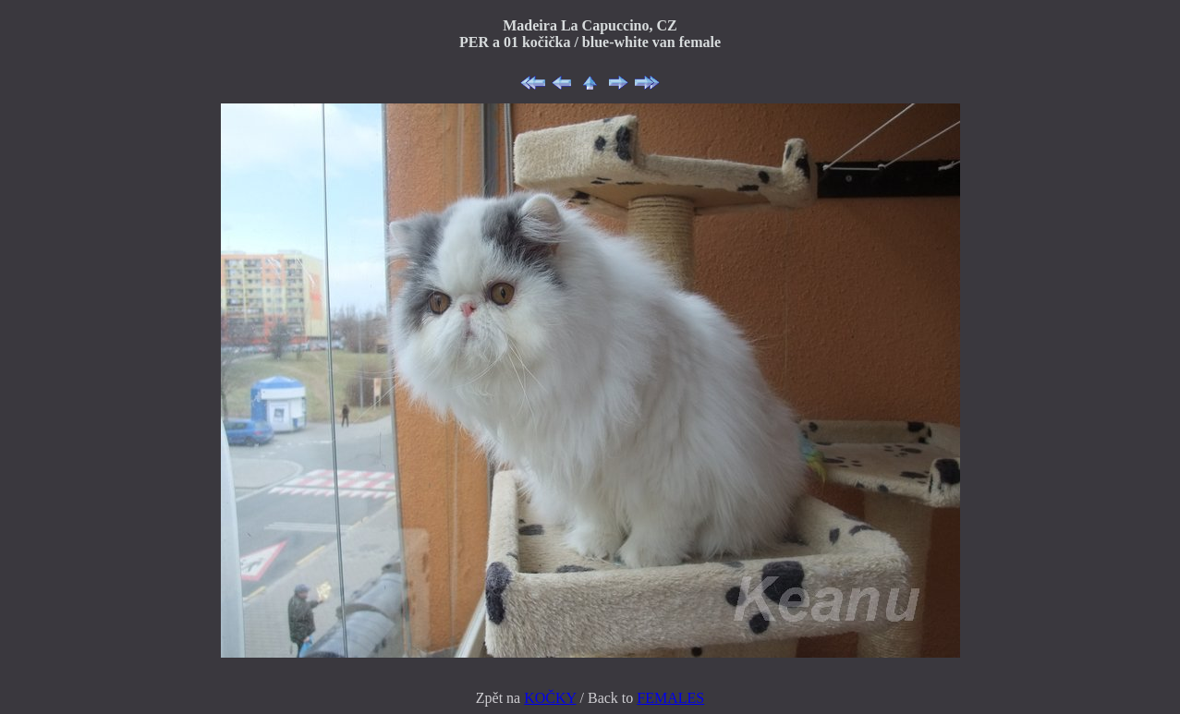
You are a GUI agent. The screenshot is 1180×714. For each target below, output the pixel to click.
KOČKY (550, 698)
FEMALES (670, 698)
